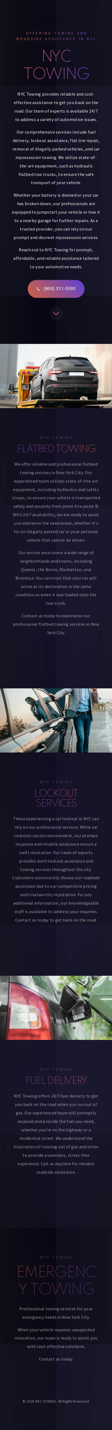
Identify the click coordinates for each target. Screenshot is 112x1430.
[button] (56, 290)
